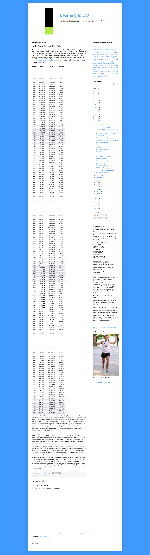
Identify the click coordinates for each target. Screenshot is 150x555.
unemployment (104, 75)
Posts (96, 215)
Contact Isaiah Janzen (101, 382)
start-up (113, 70)
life (112, 62)
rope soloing (115, 67)
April (97, 189)
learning (108, 62)
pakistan (116, 65)
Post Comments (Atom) (45, 536)
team (107, 73)
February (98, 193)
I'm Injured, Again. (100, 145)
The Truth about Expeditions (103, 142)
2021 (96, 102)
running (52, 475)
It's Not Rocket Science (104, 51)
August (98, 180)
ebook (102, 58)
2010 (96, 206)
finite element (104, 59)
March (98, 191)
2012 (96, 201)
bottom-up (109, 52)
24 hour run (39, 475)
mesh (117, 63)
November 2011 (100, 154)
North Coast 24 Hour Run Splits (104, 125)
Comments (97, 218)
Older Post (83, 533)
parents (94, 67)
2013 (96, 199)
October (98, 175)
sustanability (102, 73)
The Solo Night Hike (101, 163)
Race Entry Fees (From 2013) (103, 127)
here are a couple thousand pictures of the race (48, 60)
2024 (96, 95)
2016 (96, 114)
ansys (94, 52)
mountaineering (103, 65)
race (49, 475)
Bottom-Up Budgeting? (102, 165)
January (98, 196)
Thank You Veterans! (101, 158)
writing (108, 77)
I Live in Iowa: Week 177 (102, 161)
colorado (102, 56)
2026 (96, 91)
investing (95, 62)
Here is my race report (62, 59)
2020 (96, 105)
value (100, 77)
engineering (96, 59)
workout (104, 77)
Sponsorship (99, 147)
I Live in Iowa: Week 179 (102, 138)
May (97, 187)
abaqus (116, 51)
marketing (112, 63)
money (95, 65)
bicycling (100, 53)
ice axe (110, 59)
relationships (108, 67)
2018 (96, 109)
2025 (96, 93)
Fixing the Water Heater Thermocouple (106, 133)
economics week (109, 58)
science (102, 70)
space (105, 70)
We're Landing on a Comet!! (103, 156)
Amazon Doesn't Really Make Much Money (107, 140)
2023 (96, 98)
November (99, 123)
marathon (106, 63)
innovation (115, 59)
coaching (95, 56)
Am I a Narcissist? (100, 135)
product (98, 67)
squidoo (109, 70)
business (115, 53)
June (97, 184)
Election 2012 (111, 49)
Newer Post (35, 533)
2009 (96, 208)
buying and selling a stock (101, 54)
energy (116, 58)
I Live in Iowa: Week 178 (102, 149)
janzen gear (102, 62)
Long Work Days (100, 151)
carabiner (112, 54)
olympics (111, 65)
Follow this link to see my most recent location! (105, 327)
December (99, 120)
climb (116, 54)
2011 (96, 203)
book (105, 53)
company (107, 56)
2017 (96, 112)
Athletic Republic (97, 49)
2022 (96, 100)
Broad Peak (104, 49)
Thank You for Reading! (102, 168)
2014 (96, 118)
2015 (96, 116)
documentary (96, 58)
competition (45, 475)
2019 (96, 107)
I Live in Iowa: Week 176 (102, 172)
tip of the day (112, 73)
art (97, 53)
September (99, 177)
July (97, 182)
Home (59, 533)
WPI (113, 51)
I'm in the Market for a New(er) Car (105, 170)
